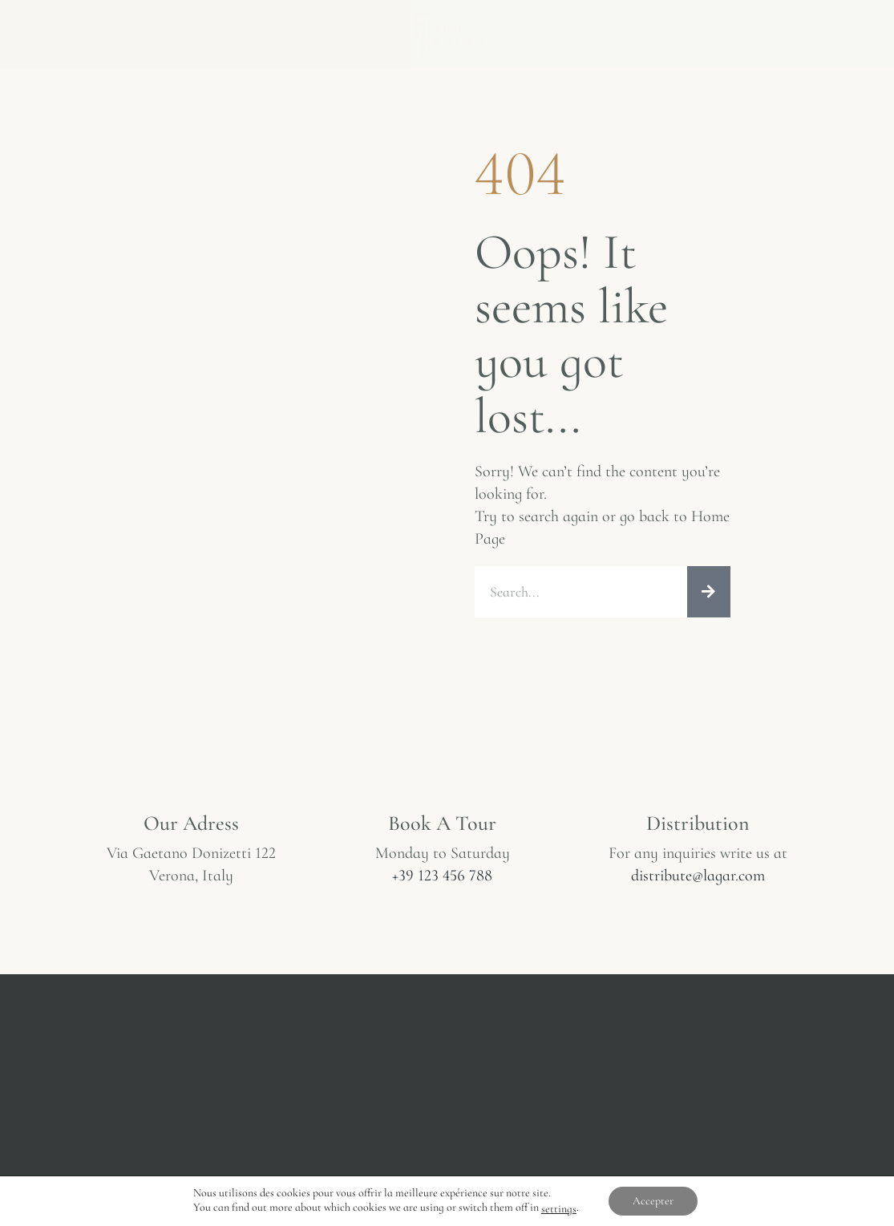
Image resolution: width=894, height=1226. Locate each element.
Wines (325, 30)
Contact (577, 30)
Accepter (653, 1201)
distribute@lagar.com (698, 875)
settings (558, 1209)
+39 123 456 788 (442, 875)
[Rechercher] (708, 591)
